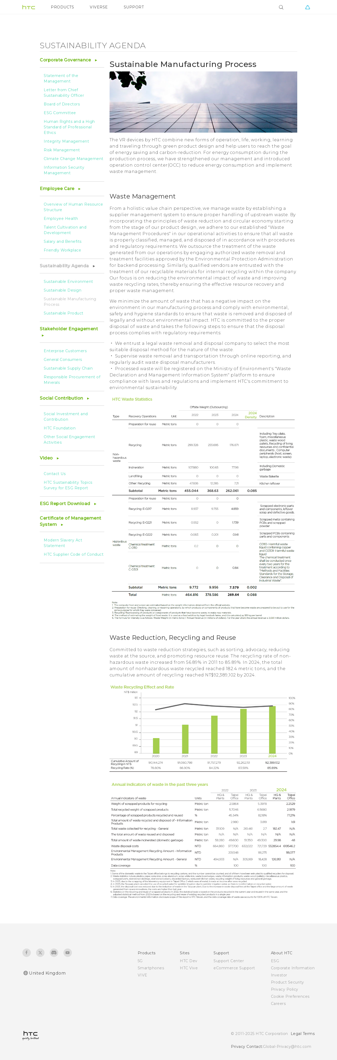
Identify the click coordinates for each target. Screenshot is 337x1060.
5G (140, 961)
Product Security (287, 982)
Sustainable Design (62, 290)
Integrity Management (66, 141)
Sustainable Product (63, 313)
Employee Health (61, 218)
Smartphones (151, 968)
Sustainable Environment (68, 281)
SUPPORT (134, 7)
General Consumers (63, 359)
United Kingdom (47, 973)
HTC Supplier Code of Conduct (73, 554)
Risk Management (62, 150)
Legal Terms (303, 1033)
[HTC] (28, 7)
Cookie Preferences (290, 996)
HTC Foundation (60, 428)
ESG (275, 961)
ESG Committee (60, 112)
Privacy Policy (284, 989)
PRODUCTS (62, 7)
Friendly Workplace (62, 250)
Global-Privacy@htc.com (287, 1046)
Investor (279, 975)
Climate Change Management (73, 158)
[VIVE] (307, 7)
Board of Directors (62, 104)
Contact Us (55, 473)
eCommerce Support (234, 968)
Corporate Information (293, 968)
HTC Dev (188, 961)
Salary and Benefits (63, 241)
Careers (278, 1003)
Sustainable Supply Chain (68, 368)
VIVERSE (99, 7)
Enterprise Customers (65, 351)
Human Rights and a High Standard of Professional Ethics (69, 127)
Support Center (229, 961)
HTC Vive (189, 968)
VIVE (142, 975)
